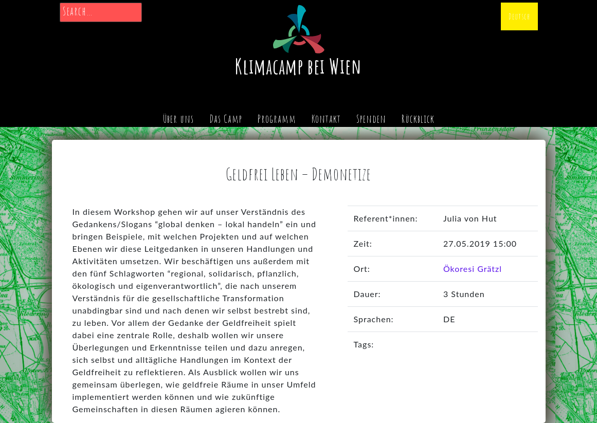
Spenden (371, 118)
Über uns (178, 118)
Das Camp (225, 118)
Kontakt (326, 118)
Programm (277, 118)
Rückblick (418, 118)
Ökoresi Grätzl (472, 268)
